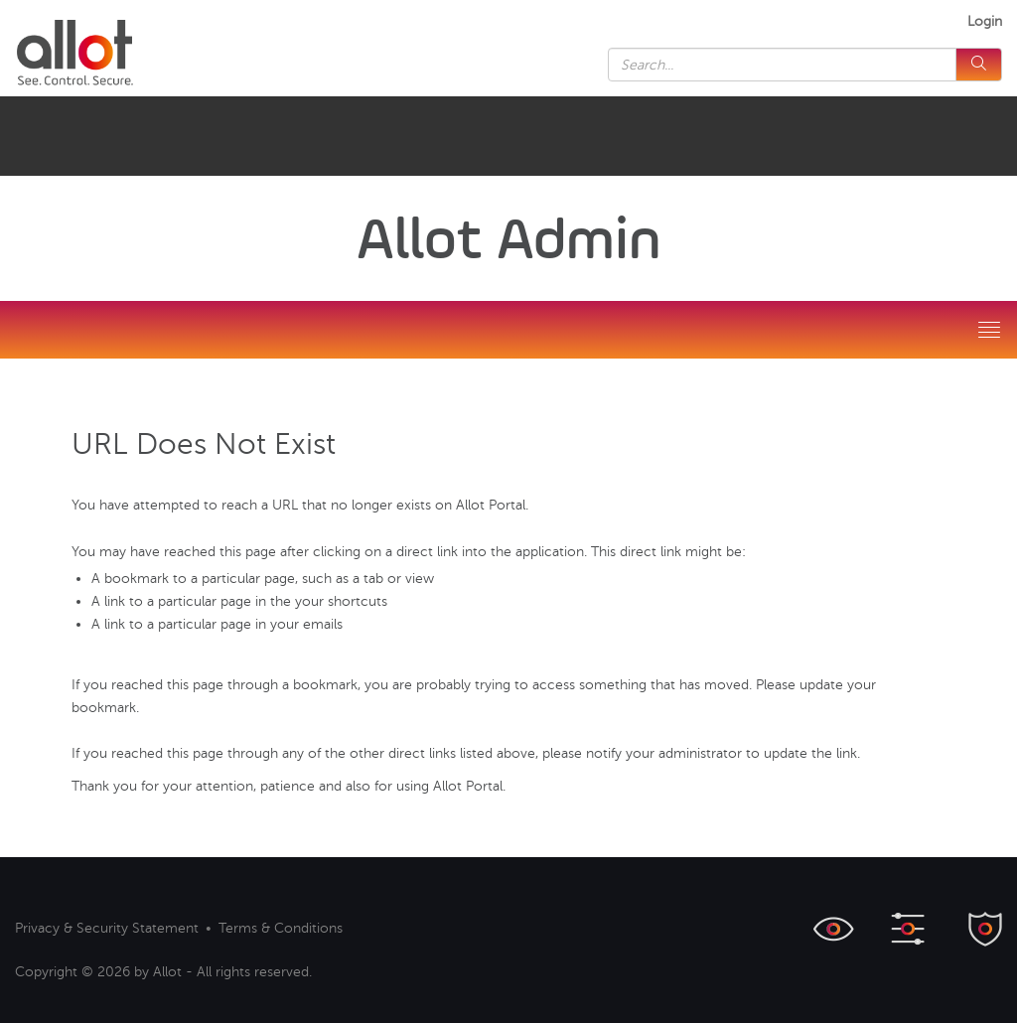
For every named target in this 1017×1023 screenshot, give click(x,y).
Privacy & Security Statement (107, 928)
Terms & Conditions (280, 928)
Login (984, 21)
